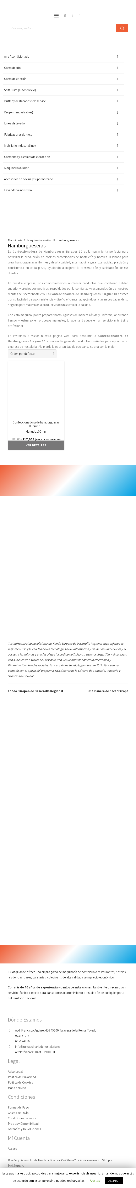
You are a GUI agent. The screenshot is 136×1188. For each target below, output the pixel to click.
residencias (15, 977)
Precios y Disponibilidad (23, 1124)
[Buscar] (65, 15)
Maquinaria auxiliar (39, 240)
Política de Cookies (20, 1082)
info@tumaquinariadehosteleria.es (37, 1047)
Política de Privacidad (22, 1077)
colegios (53, 977)
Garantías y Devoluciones (24, 1129)
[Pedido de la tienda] (32, 353)
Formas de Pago (18, 1107)
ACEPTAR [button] (113, 1181)
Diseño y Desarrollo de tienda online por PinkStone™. (42, 1160)
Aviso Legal (15, 1072)
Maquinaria (15, 240)
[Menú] (56, 15)
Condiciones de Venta (22, 1118)
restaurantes (106, 972)
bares (27, 977)
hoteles (121, 972)
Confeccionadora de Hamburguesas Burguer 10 (47, 251)
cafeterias (39, 977)
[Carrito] (79, 15)
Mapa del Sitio (17, 1088)
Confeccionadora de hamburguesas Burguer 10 (36, 424)
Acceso (12, 1149)
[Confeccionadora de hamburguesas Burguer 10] (36, 389)
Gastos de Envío (18, 1113)
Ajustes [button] (95, 1180)
